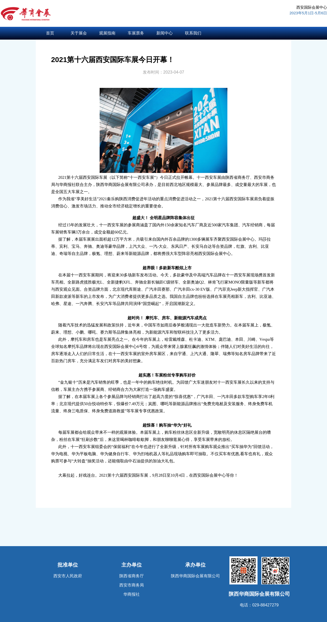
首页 (50, 33)
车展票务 (136, 33)
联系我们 (193, 33)
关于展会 (79, 33)
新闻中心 (164, 33)
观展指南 (107, 33)
